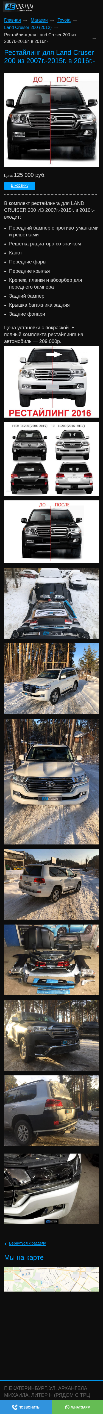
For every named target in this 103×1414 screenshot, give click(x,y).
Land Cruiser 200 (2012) (28, 27)
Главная (12, 20)
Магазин (39, 20)
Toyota (63, 20)
